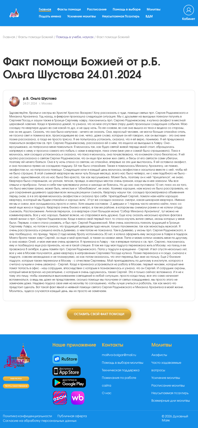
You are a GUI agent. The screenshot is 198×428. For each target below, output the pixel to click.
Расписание (97, 9)
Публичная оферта (72, 416)
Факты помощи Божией (35, 37)
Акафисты (159, 355)
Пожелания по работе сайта (119, 381)
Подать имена (50, 16)
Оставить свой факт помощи (99, 314)
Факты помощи (69, 9)
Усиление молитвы (81, 16)
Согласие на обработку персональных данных (40, 420)
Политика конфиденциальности (27, 416)
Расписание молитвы (168, 385)
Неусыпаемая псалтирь (170, 393)
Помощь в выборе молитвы (122, 362)
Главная (45, 9)
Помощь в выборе (127, 9)
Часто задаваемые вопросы (166, 366)
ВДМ (149, 16)
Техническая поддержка (120, 370)
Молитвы (153, 9)
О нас (106, 393)
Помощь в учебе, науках (75, 37)
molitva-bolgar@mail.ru (119, 355)
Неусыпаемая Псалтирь (120, 16)
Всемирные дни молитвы (170, 400)
